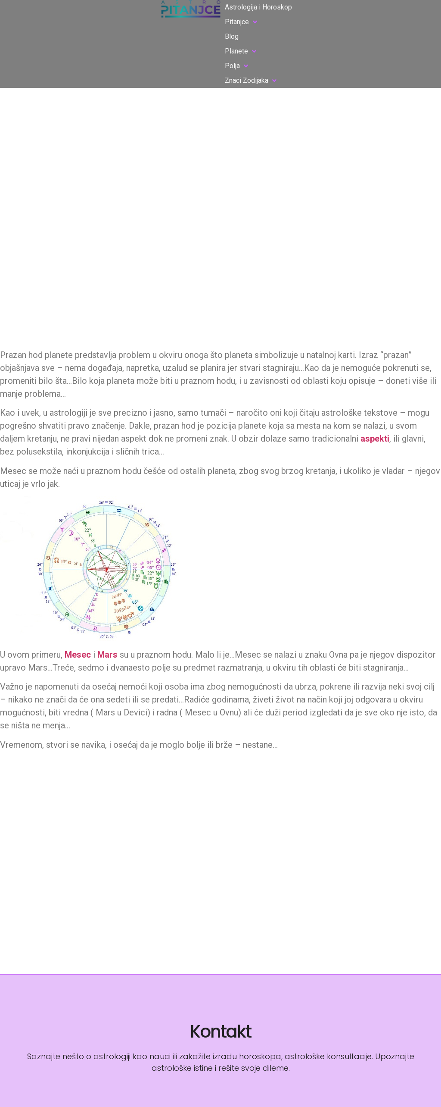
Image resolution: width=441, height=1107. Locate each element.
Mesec (78, 654)
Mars (107, 654)
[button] (241, 22)
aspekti (374, 438)
